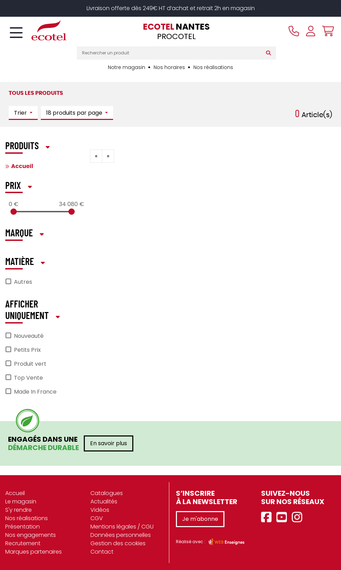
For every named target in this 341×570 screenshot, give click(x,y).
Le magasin (20, 501)
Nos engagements (30, 535)
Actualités (103, 501)
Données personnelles (120, 535)
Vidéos (99, 510)
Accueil (22, 166)
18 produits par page (75, 113)
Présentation (22, 527)
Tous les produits (36, 93)
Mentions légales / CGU (122, 527)
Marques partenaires (33, 552)
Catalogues (106, 493)
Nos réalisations (213, 67)
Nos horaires (169, 67)
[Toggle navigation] (16, 33)
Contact (101, 552)
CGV (96, 518)
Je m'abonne (200, 519)
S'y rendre (18, 510)
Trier (21, 113)
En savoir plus (108, 443)
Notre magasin (126, 67)
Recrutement (22, 543)
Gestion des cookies (118, 543)
